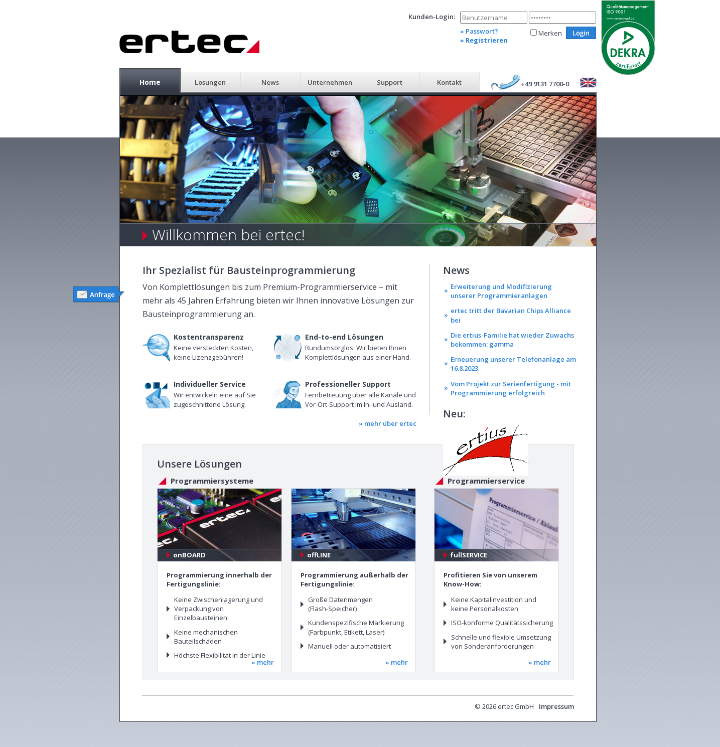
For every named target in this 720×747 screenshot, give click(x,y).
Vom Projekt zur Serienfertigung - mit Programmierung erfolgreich (511, 388)
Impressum (556, 706)
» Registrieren (484, 40)
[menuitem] (150, 81)
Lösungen (210, 82)
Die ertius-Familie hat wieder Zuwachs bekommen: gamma (512, 340)
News (270, 82)
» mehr (262, 662)
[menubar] (299, 81)
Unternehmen (330, 82)
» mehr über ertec (387, 423)
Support (389, 82)
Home (150, 82)
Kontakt (449, 82)
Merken (550, 33)
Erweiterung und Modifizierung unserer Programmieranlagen (501, 291)
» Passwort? (479, 31)
